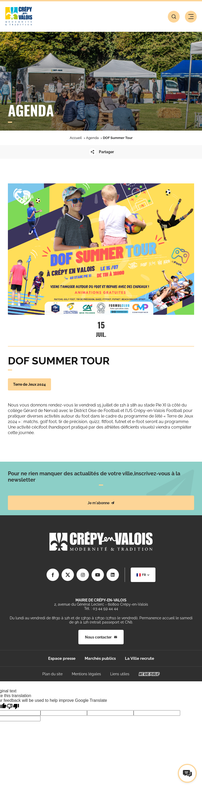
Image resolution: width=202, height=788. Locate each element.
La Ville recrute (139, 658)
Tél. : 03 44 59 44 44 (101, 608)
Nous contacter (101, 637)
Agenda (92, 138)
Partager (101, 152)
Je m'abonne (101, 503)
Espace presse (61, 658)
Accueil (76, 138)
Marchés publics (100, 658)
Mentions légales (86, 674)
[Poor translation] (13, 706)
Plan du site (52, 674)
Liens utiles (119, 674)
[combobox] (143, 575)
